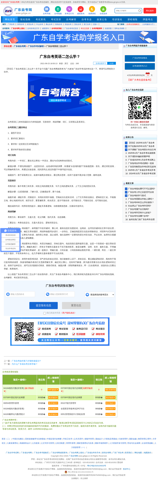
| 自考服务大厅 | (148, 24)
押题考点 (148, 19)
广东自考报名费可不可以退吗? (140, 189)
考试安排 (56, 19)
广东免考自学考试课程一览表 (139, 163)
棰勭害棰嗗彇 (110, 390)
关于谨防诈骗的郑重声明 (137, 156)
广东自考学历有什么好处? (138, 212)
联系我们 (128, 453)
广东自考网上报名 (18, 28)
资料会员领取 (119, 28)
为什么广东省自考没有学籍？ (25, 364)
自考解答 (71, 19)
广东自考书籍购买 (41, 453)
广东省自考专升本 (93, 453)
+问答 (111, 63)
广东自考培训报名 (139, 58)
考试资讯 (41, 19)
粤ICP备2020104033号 (96, 466)
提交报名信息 (43, 305)
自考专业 (87, 19)
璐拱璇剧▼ (53, 398)
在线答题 (108, 28)
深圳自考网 (106, 453)
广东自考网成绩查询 (59, 453)
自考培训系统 (56, 28)
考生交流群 (85, 28)
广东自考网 (73, 456)
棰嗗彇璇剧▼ (53, 390)
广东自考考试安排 (71, 28)
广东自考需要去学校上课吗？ (139, 199)
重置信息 (76, 305)
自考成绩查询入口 (139, 66)
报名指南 (25, 19)
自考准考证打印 (33, 28)
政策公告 (102, 19)
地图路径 (148, 453)
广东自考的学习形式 (135, 195)
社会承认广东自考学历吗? (138, 206)
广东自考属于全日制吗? (137, 209)
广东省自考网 (20, 46)
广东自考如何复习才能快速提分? (26, 361)
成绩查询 (45, 28)
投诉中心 (126, 469)
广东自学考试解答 (36, 46)
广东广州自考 (118, 453)
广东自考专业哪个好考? (137, 216)
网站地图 (138, 453)
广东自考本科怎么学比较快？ (139, 202)
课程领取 (133, 19)
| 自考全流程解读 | (133, 24)
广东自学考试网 (12, 453)
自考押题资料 (97, 28)
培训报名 (117, 19)
